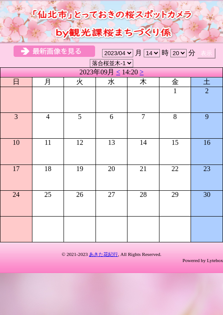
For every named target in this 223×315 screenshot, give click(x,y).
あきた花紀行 (103, 254)
